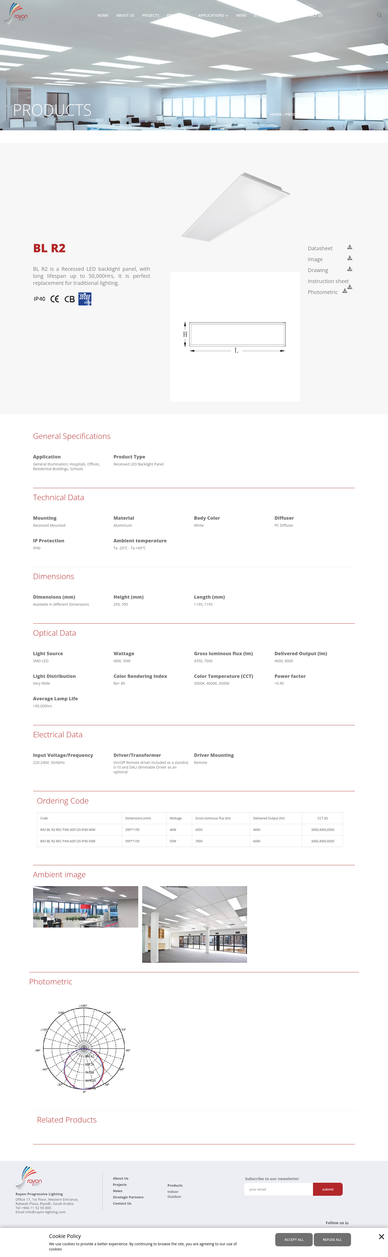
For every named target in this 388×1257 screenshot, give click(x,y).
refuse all (332, 1239)
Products (176, 16)
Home (102, 16)
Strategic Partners (273, 16)
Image (316, 259)
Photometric (323, 292)
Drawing (318, 270)
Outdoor (174, 1196)
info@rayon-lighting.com (46, 1212)
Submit (328, 1189)
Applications (211, 16)
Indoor (318, 114)
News (241, 16)
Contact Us (311, 16)
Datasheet (321, 248)
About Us (125, 16)
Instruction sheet (329, 281)
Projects (150, 16)
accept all (294, 1239)
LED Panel (339, 114)
